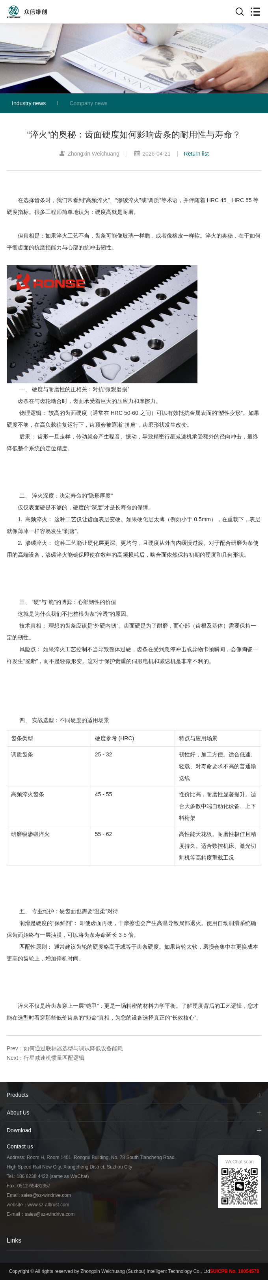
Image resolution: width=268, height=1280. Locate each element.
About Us (18, 1112)
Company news (88, 103)
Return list (196, 153)
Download (19, 1130)
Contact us (20, 1146)
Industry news (29, 103)
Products (17, 1095)
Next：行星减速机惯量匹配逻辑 (45, 1058)
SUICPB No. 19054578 (234, 1271)
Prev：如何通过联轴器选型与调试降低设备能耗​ (65, 1048)
